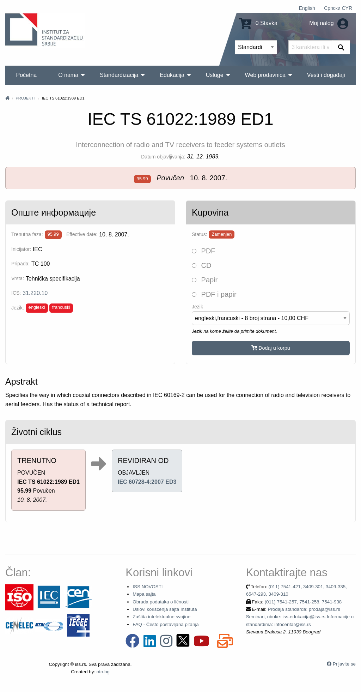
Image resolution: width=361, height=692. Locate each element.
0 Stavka (258, 23)
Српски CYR (338, 8)
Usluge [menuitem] (215, 75)
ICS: (16, 293)
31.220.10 (35, 293)
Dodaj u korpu (270, 348)
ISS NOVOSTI (148, 586)
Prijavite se (344, 664)
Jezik (197, 306)
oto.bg (103, 671)
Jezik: (17, 308)
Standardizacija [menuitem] (119, 75)
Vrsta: (17, 278)
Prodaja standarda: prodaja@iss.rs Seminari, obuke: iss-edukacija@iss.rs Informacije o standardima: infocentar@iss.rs (300, 617)
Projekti (25, 98)
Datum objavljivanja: (163, 157)
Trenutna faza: (27, 234)
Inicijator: (21, 249)
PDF (203, 251)
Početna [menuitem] (26, 75)
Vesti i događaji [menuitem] (326, 75)
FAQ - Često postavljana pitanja (165, 624)
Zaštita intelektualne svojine (161, 616)
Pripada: (20, 263)
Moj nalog (328, 23)
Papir (205, 280)
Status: (199, 234)
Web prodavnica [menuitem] (265, 75)
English (307, 8)
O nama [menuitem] (68, 75)
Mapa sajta (144, 594)
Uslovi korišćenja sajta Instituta (165, 609)
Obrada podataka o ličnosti (161, 601)
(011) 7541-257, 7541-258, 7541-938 (303, 601)
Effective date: (81, 234)
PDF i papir (214, 294)
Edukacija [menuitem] (172, 75)
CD (201, 265)
